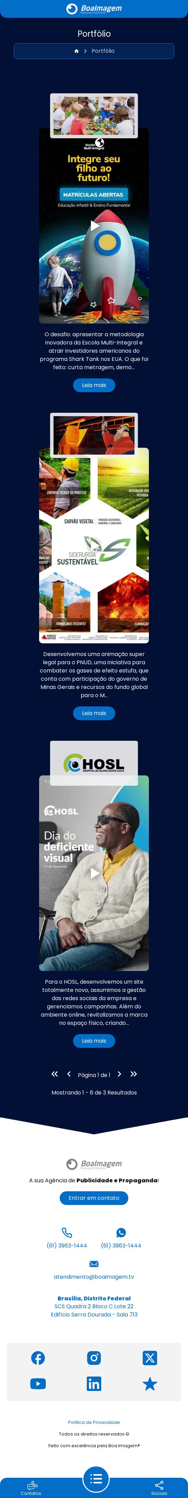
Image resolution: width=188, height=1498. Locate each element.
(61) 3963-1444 (67, 1238)
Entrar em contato (94, 1198)
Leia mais (94, 385)
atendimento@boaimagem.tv (94, 1269)
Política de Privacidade (94, 1422)
